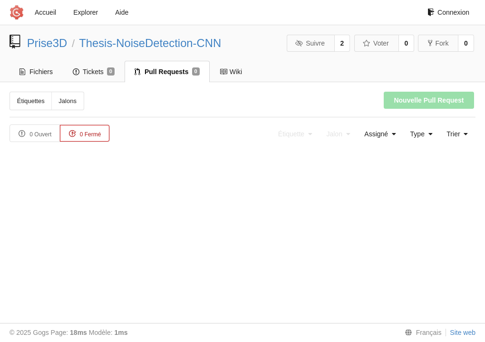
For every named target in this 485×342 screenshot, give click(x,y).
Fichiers (36, 72)
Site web (462, 332)
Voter (376, 43)
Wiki (231, 72)
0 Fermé (84, 134)
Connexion (448, 12)
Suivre (310, 43)
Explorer (85, 12)
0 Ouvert (35, 134)
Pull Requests (167, 71)
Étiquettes (31, 100)
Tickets (94, 71)
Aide (121, 12)
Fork (438, 43)
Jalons (67, 100)
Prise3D (47, 43)
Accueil (45, 12)
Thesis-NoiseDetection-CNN (150, 43)
